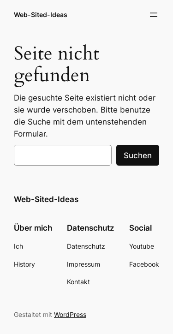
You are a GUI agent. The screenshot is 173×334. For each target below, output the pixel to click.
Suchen (138, 155)
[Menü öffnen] (153, 14)
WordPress (70, 314)
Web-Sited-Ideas (40, 14)
